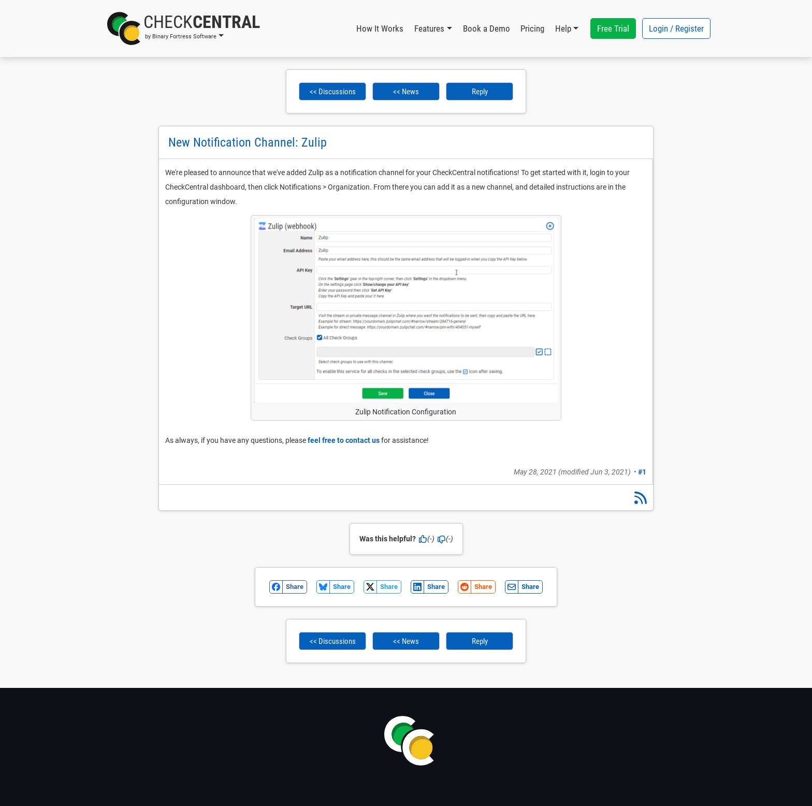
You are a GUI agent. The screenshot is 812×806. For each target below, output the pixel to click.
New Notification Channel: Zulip (247, 142)
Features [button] (429, 28)
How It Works (379, 28)
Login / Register (676, 28)
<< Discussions (333, 91)
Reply (480, 91)
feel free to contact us (344, 440)
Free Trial (613, 28)
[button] (184, 28)
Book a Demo (486, 28)
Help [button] (563, 28)
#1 (642, 472)
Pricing (532, 28)
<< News (406, 91)
